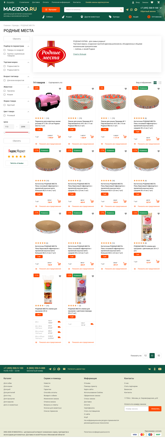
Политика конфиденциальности (97, 431)
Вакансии (128, 388)
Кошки (67, 16)
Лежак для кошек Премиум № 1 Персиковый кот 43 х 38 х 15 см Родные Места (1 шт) (113, 123)
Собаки (47, 16)
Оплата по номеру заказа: (135, 403)
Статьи (46, 385)
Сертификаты (89, 407)
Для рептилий (9, 392)
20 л (38, 314)
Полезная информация (61, 2)
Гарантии (47, 388)
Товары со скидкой (17, 50)
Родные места (17, 66)
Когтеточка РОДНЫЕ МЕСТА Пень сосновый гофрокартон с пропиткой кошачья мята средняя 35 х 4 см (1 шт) (145, 124)
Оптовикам (154, 16)
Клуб (86, 416)
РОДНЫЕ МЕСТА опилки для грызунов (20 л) (46, 309)
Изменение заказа (51, 398)
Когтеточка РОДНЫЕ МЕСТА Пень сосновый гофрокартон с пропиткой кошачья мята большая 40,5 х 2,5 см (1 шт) (112, 249)
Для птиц (7, 395)
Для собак (8, 382)
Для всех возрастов (17, 80)
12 (145, 354)
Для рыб (7, 388)
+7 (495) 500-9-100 (149, 8)
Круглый (17, 105)
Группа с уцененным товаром (17, 55)
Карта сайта (88, 388)
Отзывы (87, 382)
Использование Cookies (93, 392)
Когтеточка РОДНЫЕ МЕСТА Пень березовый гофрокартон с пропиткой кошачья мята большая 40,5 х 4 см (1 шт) (47, 249)
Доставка (36, 2)
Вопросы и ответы (51, 404)
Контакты (77, 2)
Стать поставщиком (92, 410)
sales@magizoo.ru (10, 436)
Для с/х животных (11, 404)
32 (152, 354)
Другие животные (90, 16)
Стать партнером (131, 385)
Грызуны (17, 91)
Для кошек (8, 385)
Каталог (51, 9)
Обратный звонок (148, 11)
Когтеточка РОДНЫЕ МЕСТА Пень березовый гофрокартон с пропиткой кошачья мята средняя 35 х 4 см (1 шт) (146, 186)
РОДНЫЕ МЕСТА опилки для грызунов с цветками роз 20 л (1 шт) (146, 248)
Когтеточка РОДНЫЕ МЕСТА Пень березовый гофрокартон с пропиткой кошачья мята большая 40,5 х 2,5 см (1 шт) (113, 186)
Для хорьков (8, 401)
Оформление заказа (92, 395)
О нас (126, 382)
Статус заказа (89, 398)
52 (159, 354)
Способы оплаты (50, 392)
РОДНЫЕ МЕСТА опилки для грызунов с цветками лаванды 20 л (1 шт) (80, 310)
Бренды (114, 16)
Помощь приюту (90, 385)
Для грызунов (9, 398)
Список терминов (51, 410)
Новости (47, 382)
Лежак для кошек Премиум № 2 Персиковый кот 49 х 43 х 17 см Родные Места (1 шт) (80, 123)
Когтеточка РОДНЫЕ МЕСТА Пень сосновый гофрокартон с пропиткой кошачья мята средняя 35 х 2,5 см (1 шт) (79, 249)
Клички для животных (52, 407)
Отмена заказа (50, 401)
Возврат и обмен (50, 395)
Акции (133, 16)
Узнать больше (79, 54)
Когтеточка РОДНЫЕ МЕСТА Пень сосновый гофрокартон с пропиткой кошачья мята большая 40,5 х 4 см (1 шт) (47, 186)
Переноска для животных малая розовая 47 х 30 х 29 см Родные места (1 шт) (47, 123)
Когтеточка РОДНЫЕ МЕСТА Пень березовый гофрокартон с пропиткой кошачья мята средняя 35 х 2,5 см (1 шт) (80, 186)
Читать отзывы (16, 163)
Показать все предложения (48, 144)
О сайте (87, 413)
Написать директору (74, 368)
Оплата (46, 2)
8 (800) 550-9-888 (36, 367)
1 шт (39, 129)
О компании (24, 2)
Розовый (17, 115)
